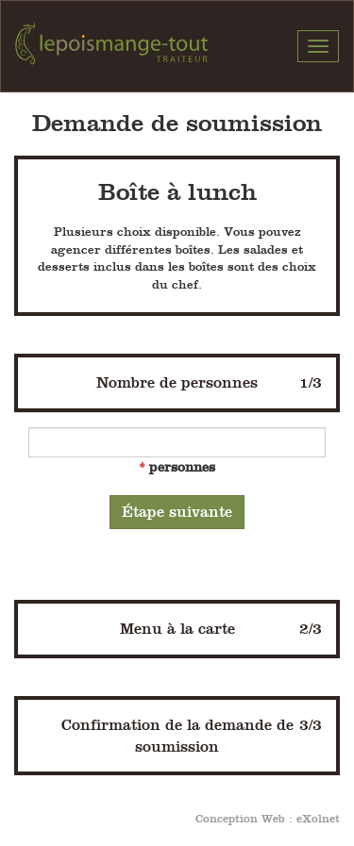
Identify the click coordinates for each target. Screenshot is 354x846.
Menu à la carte (221, 628)
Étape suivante (177, 512)
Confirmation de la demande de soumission (192, 734)
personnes (182, 466)
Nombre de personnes (209, 382)
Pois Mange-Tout (112, 46)
